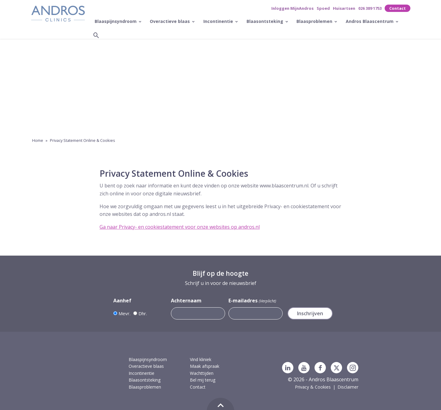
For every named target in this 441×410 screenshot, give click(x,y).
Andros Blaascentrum (370, 21)
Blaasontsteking (266, 21)
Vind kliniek (200, 359)
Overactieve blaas (170, 21)
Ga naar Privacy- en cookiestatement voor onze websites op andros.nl (180, 226)
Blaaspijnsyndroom (116, 21)
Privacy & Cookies (313, 387)
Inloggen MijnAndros (292, 8)
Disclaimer (347, 387)
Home (37, 140)
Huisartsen (344, 8)
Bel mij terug (202, 380)
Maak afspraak (204, 366)
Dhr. (142, 313)
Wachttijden (201, 373)
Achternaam (186, 300)
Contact (397, 8)
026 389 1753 (370, 8)
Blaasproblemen (315, 21)
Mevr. (124, 313)
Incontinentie (218, 21)
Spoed (323, 8)
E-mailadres (252, 300)
